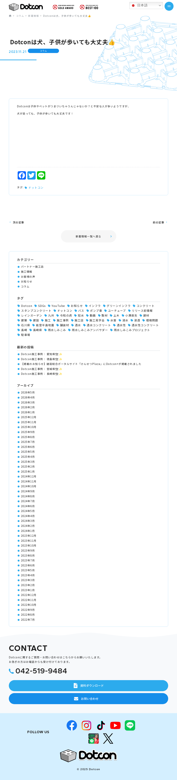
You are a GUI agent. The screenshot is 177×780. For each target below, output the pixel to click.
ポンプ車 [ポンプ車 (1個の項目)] (96, 310)
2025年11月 (29, 422)
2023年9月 (28, 550)
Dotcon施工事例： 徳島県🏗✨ (41, 359)
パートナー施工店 (32, 266)
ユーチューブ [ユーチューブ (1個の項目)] (117, 310)
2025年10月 (29, 427)
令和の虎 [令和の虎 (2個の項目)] (66, 315)
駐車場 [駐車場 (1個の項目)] (25, 335)
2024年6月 (28, 506)
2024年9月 (28, 491)
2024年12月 (29, 476)
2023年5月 (28, 570)
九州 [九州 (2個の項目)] (51, 315)
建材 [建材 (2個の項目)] (146, 315)
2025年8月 (28, 437)
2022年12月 (29, 595)
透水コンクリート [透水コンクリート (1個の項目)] (99, 325)
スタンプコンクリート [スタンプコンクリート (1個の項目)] (36, 310)
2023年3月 (28, 580)
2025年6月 (28, 447)
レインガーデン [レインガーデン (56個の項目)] (31, 315)
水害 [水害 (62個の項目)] (113, 320)
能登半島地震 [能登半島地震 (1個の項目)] (45, 325)
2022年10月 (29, 605)
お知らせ (26, 281)
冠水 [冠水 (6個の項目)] (81, 315)
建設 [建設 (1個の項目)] (36, 320)
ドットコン (36, 187)
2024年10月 (29, 486)
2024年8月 (28, 496)
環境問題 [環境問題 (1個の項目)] (152, 320)
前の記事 (158, 222)
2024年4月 (28, 516)
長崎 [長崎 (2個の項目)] (24, 330)
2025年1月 (28, 471)
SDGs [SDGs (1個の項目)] (42, 306)
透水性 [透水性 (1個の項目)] (121, 325)
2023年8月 (28, 555)
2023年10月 (29, 545)
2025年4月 (28, 456)
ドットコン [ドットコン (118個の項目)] (64, 310)
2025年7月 (28, 442)
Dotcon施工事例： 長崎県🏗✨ (41, 373)
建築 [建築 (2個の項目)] (24, 320)
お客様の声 (28, 276)
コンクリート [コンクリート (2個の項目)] (146, 306)
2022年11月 (29, 600)
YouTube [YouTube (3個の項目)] (58, 306)
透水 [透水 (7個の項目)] (78, 325)
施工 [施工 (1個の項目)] (48, 320)
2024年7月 (28, 501)
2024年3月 (28, 521)
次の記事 (18, 222)
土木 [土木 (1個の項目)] (117, 315)
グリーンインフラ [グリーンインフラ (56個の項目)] (119, 306)
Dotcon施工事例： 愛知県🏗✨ (41, 354)
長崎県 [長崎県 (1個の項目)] (37, 330)
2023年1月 (28, 590)
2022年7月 (28, 619)
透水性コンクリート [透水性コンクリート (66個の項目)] (145, 325)
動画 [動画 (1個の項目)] (93, 315)
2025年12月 (29, 417)
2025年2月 (28, 466)
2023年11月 (29, 540)
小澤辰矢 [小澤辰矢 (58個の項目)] (131, 315)
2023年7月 (28, 560)
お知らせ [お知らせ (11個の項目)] (77, 306)
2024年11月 (29, 481)
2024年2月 (28, 526)
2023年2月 (28, 585)
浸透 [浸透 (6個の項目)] (137, 320)
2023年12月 (29, 535)
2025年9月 (28, 432)
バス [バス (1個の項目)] (81, 310)
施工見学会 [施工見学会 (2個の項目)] (97, 320)
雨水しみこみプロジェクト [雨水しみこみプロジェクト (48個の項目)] (132, 330)
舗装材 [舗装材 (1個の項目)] (64, 325)
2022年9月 (28, 610)
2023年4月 (28, 575)
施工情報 (26, 271)
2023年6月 (28, 565)
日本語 (139, 5)
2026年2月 (28, 407)
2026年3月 (28, 402)
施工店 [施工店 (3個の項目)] (79, 320)
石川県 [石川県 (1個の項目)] (25, 325)
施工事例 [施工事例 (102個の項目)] (63, 320)
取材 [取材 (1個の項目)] (105, 315)
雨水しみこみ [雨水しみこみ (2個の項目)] (57, 330)
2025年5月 (28, 451)
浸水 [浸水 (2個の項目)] (125, 320)
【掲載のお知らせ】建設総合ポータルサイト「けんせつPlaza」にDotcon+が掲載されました (81, 364)
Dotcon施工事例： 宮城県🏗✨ (41, 369)
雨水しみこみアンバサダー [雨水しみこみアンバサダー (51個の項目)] (90, 330)
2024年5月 (28, 511)
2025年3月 (28, 461)
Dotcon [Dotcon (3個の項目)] (26, 306)
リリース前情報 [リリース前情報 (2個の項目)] (142, 310)
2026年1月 (28, 412)
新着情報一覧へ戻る (88, 236)
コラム (25, 286)
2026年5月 (28, 392)
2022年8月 (28, 614)
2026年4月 (28, 397)
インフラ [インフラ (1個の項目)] (95, 306)
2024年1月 (28, 531)
